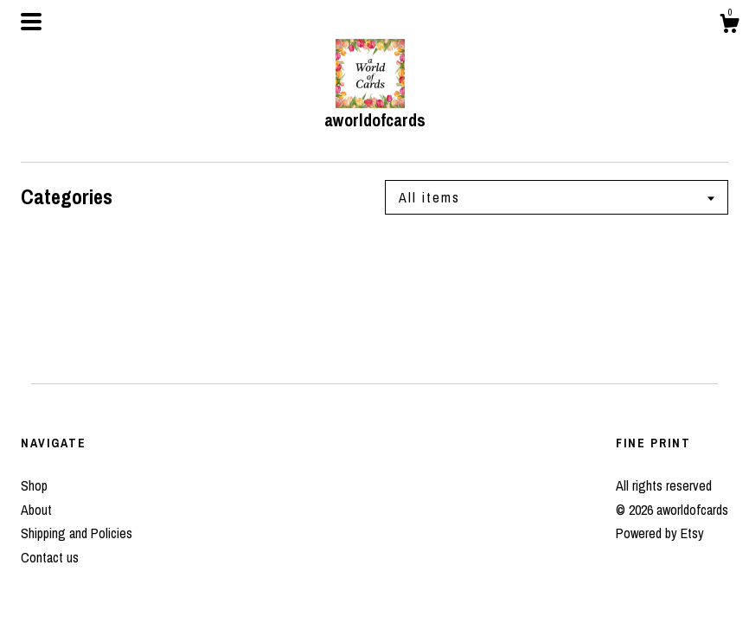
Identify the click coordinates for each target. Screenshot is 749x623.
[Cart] (729, 26)
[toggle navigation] (31, 21)
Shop (34, 485)
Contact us (50, 557)
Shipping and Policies (76, 533)
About (36, 509)
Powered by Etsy (660, 533)
